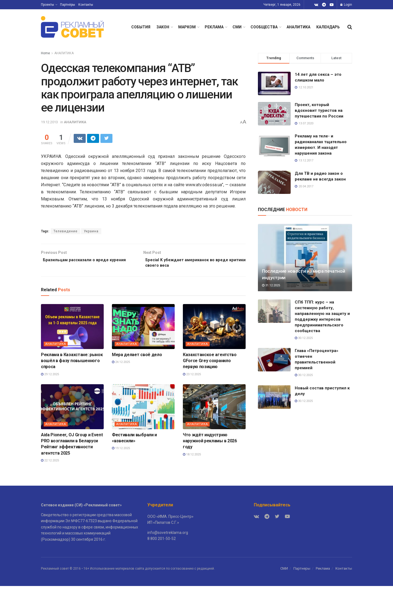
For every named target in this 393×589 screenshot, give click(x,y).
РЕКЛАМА (214, 27)
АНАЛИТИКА (298, 27)
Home (45, 53)
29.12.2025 (50, 377)
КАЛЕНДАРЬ (328, 27)
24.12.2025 (121, 365)
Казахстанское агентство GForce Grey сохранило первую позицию (210, 363)
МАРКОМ (187, 27)
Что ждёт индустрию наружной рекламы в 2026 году (210, 443)
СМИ (237, 27)
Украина (91, 232)
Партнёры (67, 5)
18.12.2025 (192, 457)
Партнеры (301, 571)
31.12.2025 (271, 285)
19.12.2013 (49, 122)
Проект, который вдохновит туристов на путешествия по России (319, 110)
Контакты (85, 5)
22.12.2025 (50, 463)
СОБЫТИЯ (140, 27)
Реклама (323, 571)
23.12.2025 (192, 377)
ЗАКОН (162, 27)
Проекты (47, 5)
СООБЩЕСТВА (264, 27)
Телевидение (65, 232)
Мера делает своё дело (137, 357)
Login (346, 5)
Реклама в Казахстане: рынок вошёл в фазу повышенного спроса (72, 363)
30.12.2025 (304, 338)
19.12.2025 (121, 451)
